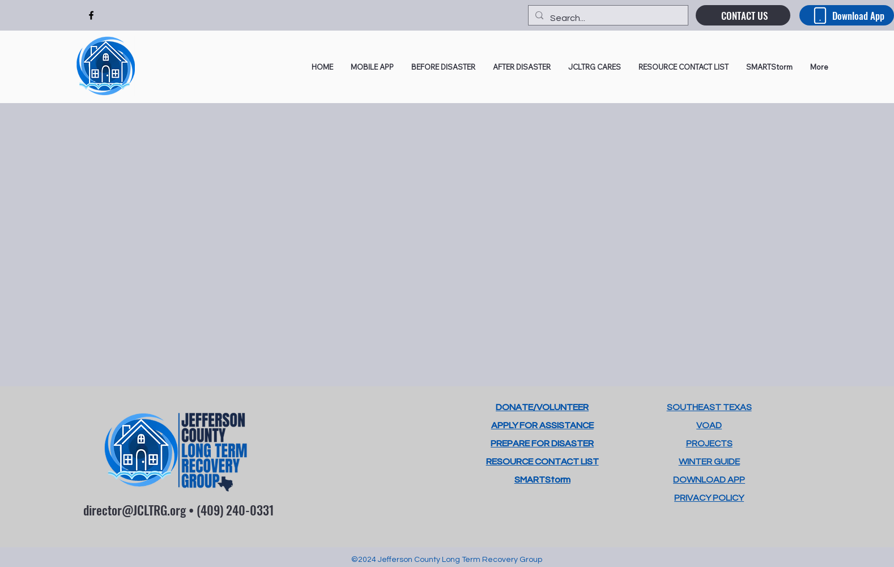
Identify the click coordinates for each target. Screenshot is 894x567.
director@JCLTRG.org (134, 510)
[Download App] (846, 15)
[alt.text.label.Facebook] (91, 15)
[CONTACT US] (743, 15)
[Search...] (607, 18)
